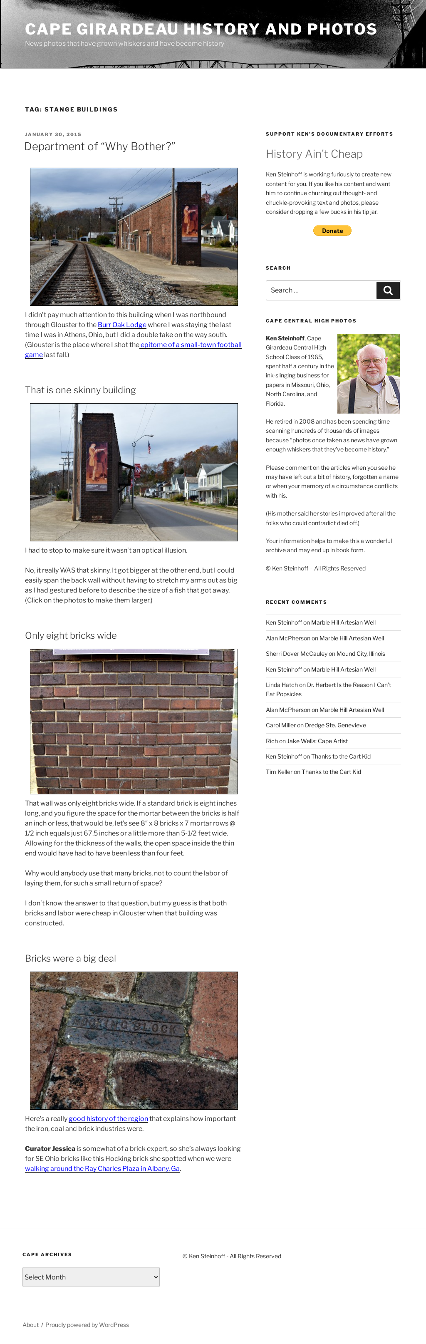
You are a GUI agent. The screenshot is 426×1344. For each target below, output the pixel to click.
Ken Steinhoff (284, 622)
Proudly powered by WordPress (87, 1324)
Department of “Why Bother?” (100, 146)
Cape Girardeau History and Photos (201, 29)
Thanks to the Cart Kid (341, 756)
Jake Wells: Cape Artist (317, 740)
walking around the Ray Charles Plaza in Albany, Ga (102, 1169)
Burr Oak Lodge (122, 325)
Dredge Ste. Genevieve (335, 725)
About (30, 1324)
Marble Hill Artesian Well (343, 622)
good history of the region (108, 1119)
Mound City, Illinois (361, 653)
